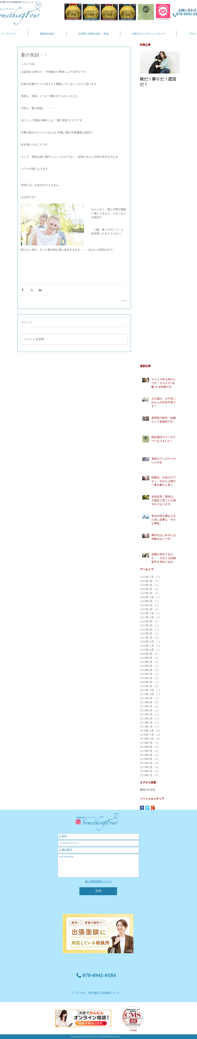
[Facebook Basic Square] (142, 808)
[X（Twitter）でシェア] (31, 290)
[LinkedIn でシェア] (40, 290)
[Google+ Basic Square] (153, 808)
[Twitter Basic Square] (147, 808)
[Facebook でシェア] (22, 290)
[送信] (98, 891)
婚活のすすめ (147, 789)
